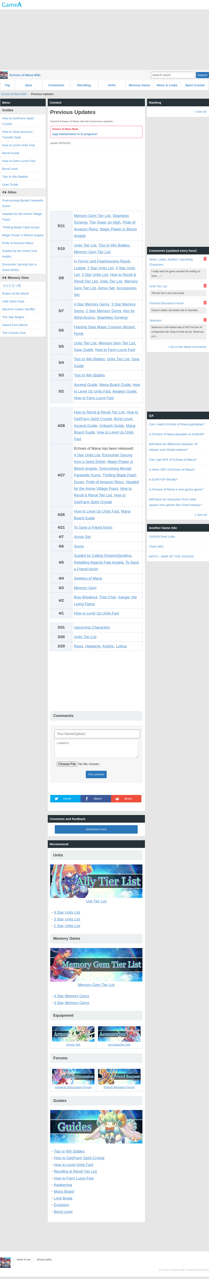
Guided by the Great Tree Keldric (19, 253)
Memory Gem (85, 588)
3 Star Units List (95, 275)
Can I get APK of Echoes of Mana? (173, 459)
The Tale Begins (13, 317)
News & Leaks (167, 85)
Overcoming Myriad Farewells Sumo (22, 203)
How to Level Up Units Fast (96, 511)
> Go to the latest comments (186, 347)
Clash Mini (156, 546)
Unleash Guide (111, 426)
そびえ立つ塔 (11, 285)
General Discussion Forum (166, 303)
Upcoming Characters (92, 627)
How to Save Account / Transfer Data (17, 134)
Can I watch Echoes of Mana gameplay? (177, 424)
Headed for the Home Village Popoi (22, 216)
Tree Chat (107, 597)
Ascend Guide (85, 385)
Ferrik (79, 334)
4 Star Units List (87, 455)
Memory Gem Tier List (92, 216)
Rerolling (84, 85)
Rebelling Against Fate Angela (99, 562)
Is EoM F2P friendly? (163, 479)
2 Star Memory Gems (103, 311)
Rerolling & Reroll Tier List (75, 1174)
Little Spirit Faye (13, 301)
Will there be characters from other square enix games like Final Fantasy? (175, 502)
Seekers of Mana (88, 578)
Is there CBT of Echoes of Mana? (172, 469)
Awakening (63, 1187)
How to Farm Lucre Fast (115, 350)
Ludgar (79, 268)
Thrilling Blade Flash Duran (21, 227)
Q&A (28, 85)
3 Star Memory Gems (71, 1005)
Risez (78, 646)
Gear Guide (83, 350)
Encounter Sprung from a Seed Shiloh (19, 267)
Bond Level (123, 419)
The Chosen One (14, 332)
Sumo (79, 546)
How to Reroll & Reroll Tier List (99, 412)
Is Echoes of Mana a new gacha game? (176, 489)
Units (112, 85)
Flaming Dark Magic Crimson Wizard (104, 327)
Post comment (96, 777)
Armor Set (106, 288)
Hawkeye (93, 646)
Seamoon (155, 320)
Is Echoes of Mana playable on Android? (177, 434)
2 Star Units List (100, 268)
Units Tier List (85, 245)
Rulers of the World (15, 293)
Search (202, 75)
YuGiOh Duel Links (162, 536)
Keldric (108, 646)
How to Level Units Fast (73, 1167)
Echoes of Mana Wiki (25, 75)
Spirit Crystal (194, 85)
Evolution (61, 1207)
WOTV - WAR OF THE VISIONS (171, 556)
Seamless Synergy (112, 317)
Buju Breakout (85, 597)
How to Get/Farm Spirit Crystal (79, 1160)
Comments (56, 85)
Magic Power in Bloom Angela (22, 235)
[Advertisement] (104, 39)
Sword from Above (15, 325)
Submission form (96, 831)
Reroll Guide (10, 153)
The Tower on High (105, 222)
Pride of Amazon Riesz (105, 482)
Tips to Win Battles (113, 245)
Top (7, 85)
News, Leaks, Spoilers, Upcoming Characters (171, 262)
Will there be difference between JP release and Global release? (173, 446)
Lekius (121, 646)
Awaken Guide (124, 391)
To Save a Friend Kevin (93, 527)
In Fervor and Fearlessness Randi (102, 261)
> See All (200, 111)
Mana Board (64, 1194)
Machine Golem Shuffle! (18, 309)
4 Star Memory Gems (91, 304)
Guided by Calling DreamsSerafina (102, 556)
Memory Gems (139, 85)
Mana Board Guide (115, 385)
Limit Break (63, 1201)
